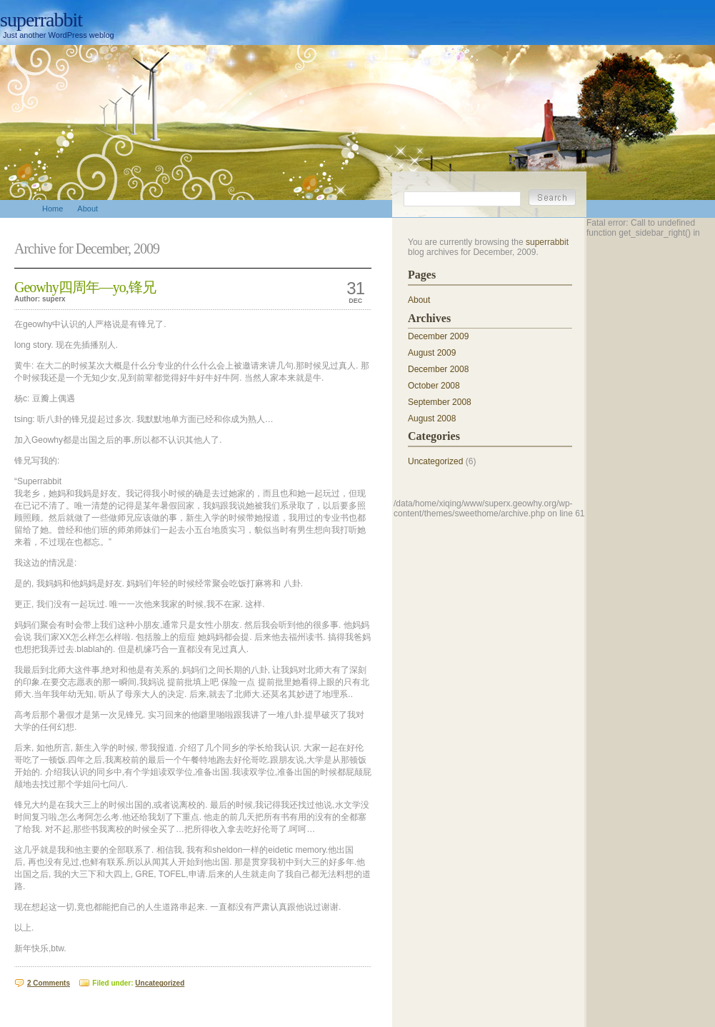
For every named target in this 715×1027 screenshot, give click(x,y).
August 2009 (432, 353)
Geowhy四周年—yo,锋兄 (85, 287)
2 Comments (48, 983)
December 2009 (438, 336)
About (419, 300)
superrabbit (41, 20)
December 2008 (438, 369)
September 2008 (439, 402)
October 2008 (434, 386)
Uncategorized (159, 983)
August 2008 (432, 419)
